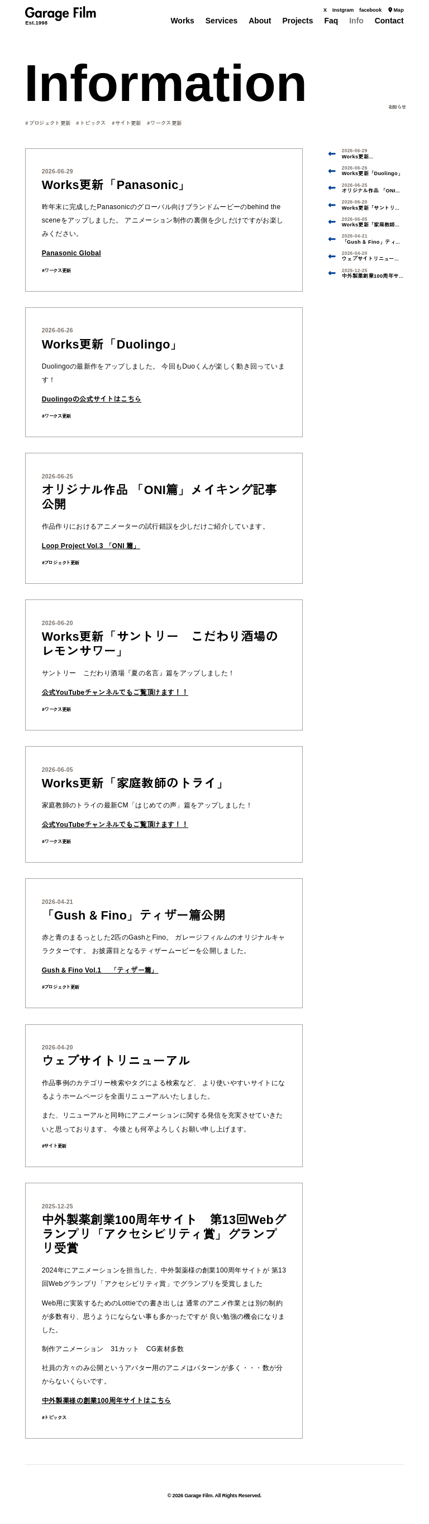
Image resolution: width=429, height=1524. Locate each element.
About (260, 20)
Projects (297, 20)
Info (356, 20)
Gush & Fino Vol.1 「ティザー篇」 (100, 968)
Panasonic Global (71, 252)
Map (395, 10)
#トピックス (91, 121)
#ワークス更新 (164, 121)
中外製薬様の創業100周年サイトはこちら (106, 1399)
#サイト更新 (126, 121)
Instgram (343, 10)
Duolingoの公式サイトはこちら (92, 397)
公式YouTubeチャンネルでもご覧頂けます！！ (115, 691)
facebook (370, 10)
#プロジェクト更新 (47, 121)
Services (221, 20)
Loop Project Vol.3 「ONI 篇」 (91, 544)
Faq (331, 20)
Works (182, 20)
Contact (389, 20)
